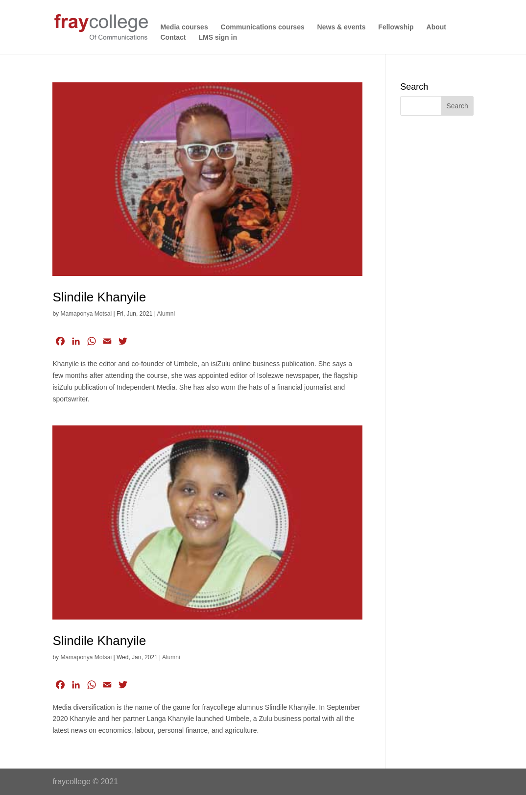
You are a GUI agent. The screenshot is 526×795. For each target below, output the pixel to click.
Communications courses (263, 27)
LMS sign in (217, 37)
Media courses (184, 27)
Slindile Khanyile (99, 297)
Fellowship (395, 27)
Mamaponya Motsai (86, 313)
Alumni (166, 313)
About (436, 27)
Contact (173, 37)
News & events (341, 27)
